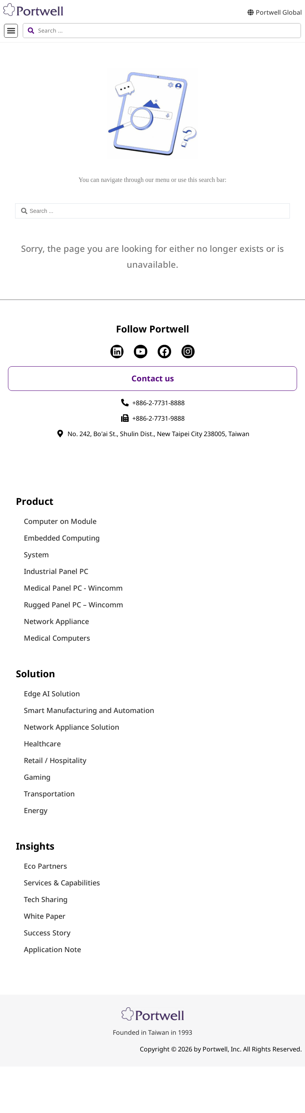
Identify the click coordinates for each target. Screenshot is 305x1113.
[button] (11, 31)
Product (34, 501)
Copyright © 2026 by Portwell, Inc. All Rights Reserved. (221, 1049)
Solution (35, 673)
